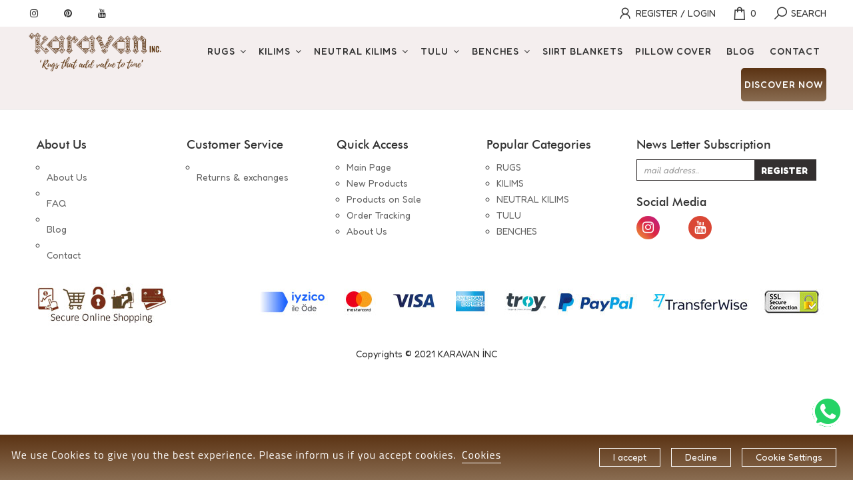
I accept (629, 457)
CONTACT (795, 51)
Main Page (369, 167)
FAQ (56, 183)
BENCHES (495, 51)
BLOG (740, 51)
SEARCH (799, 13)
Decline (701, 457)
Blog (57, 199)
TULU (434, 51)
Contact (64, 215)
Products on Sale (384, 199)
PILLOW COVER (673, 51)
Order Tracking (379, 215)
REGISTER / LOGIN (666, 13)
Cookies (481, 455)
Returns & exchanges (243, 167)
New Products (377, 183)
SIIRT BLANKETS (582, 51)
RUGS (221, 51)
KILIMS (275, 51)
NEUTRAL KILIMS (355, 51)
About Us (67, 167)
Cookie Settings (789, 457)
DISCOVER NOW (783, 84)
